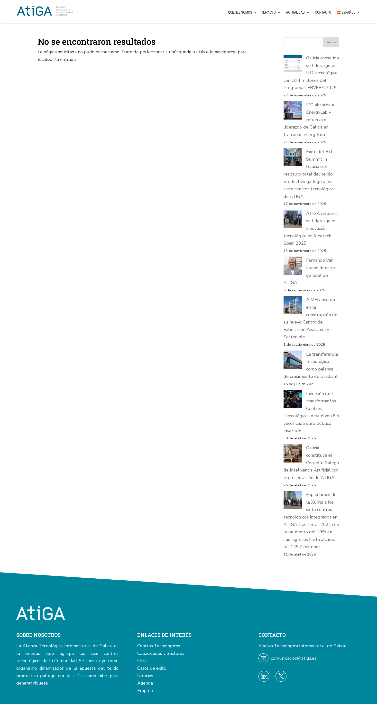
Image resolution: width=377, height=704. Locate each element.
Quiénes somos (240, 12)
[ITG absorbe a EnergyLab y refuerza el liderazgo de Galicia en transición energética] (293, 111)
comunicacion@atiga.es (293, 584)
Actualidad (295, 12)
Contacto (323, 12)
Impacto (269, 12)
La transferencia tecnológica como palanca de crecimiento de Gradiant (311, 324)
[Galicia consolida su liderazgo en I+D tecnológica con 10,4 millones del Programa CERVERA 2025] (293, 64)
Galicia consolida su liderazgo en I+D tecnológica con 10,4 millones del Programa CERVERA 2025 (311, 73)
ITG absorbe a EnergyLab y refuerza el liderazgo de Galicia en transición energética (309, 120)
